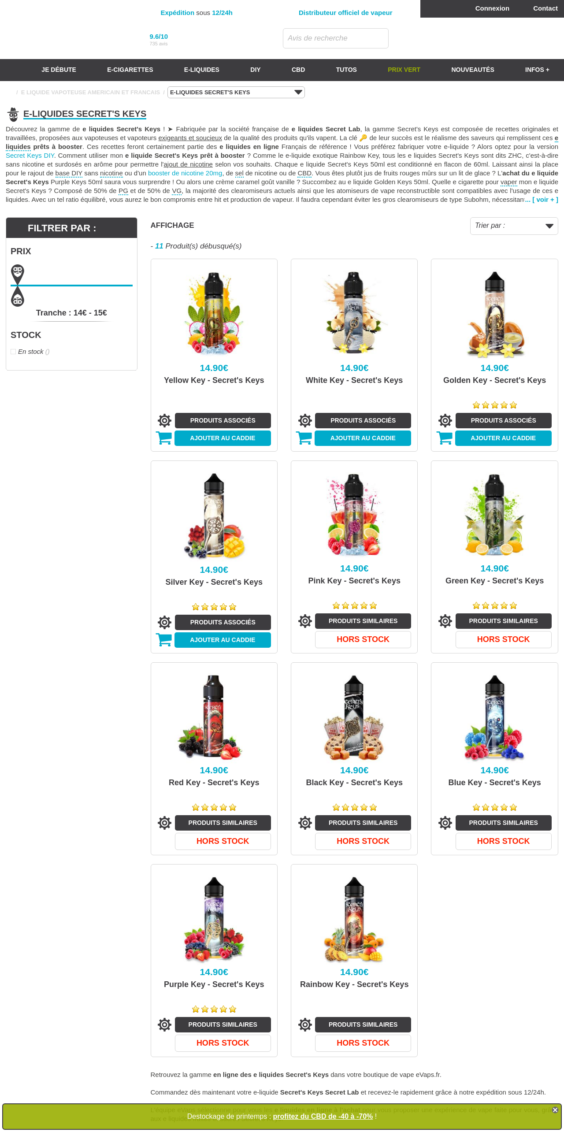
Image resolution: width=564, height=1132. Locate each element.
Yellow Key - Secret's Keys (214, 380)
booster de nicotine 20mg (185, 173)
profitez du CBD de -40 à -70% (323, 1116)
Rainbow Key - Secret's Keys (354, 984)
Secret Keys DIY (30, 155)
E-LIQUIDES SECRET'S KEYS (236, 92)
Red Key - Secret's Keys (214, 782)
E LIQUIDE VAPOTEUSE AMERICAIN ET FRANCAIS (90, 92)
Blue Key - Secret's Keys (495, 782)
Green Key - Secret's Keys (494, 580)
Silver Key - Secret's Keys (214, 582)
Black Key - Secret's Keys (354, 782)
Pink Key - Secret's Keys (354, 580)
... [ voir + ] (541, 199)
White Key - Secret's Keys (354, 380)
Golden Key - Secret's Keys (494, 380)
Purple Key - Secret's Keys (214, 984)
